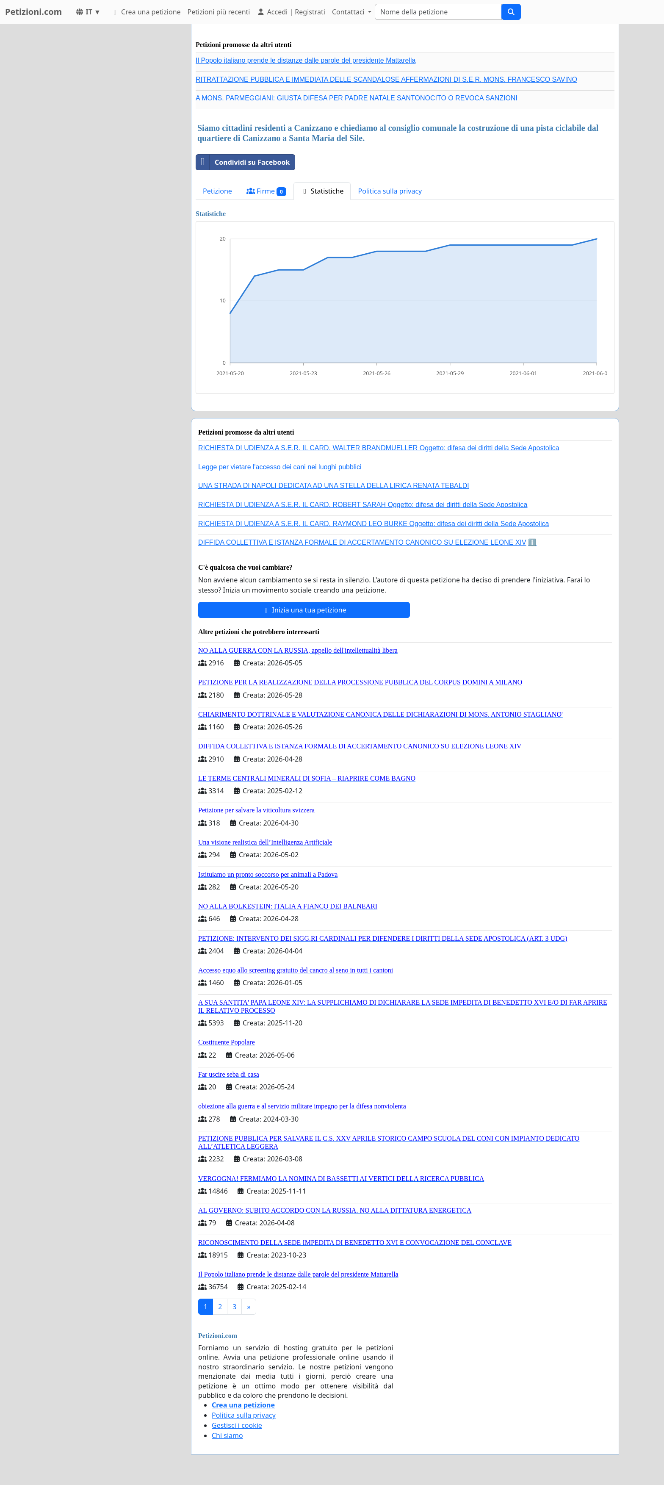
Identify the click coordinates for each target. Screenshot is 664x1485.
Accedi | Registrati (291, 12)
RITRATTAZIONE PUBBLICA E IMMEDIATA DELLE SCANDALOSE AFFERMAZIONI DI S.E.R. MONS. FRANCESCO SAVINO (386, 79)
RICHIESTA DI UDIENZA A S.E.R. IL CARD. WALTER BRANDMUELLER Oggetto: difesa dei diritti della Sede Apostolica (378, 448)
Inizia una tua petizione (304, 610)
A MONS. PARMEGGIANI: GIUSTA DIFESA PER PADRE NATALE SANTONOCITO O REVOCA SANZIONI (356, 98)
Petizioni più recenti (219, 12)
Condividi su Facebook (243, 162)
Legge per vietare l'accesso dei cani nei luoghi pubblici (280, 467)
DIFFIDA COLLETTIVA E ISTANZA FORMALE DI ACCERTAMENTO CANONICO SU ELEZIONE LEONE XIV (362, 542)
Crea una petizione (146, 12)
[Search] (438, 12)
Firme (266, 191)
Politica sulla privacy (390, 191)
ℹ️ (532, 542)
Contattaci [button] (349, 12)
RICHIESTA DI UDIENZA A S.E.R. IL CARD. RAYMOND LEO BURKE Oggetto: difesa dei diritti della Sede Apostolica (373, 523)
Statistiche (322, 191)
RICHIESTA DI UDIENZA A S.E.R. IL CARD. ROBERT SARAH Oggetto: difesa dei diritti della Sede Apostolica (363, 504)
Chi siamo (227, 1435)
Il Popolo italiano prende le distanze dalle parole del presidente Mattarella (305, 60)
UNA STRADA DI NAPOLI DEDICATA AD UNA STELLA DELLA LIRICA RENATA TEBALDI (333, 485)
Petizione (217, 191)
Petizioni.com (33, 11)
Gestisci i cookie (237, 1425)
